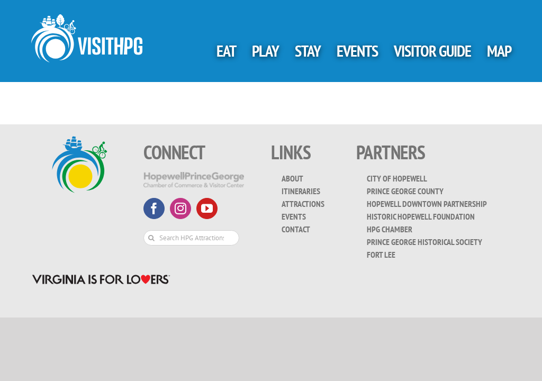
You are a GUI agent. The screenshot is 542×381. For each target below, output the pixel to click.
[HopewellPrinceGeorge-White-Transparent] (193, 176)
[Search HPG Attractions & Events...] (191, 238)
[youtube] (207, 208)
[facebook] (154, 208)
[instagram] (180, 208)
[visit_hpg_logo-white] (86, 19)
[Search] (151, 238)
